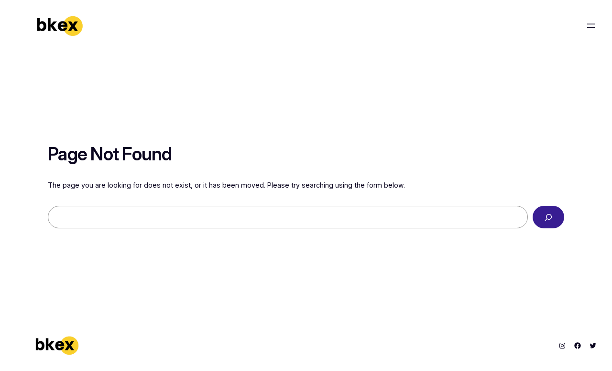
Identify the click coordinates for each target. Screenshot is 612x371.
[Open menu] (591, 26)
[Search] (548, 217)
